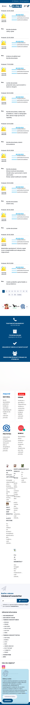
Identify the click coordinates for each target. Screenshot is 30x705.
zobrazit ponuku (5, 417)
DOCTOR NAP (8, 648)
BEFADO (6, 622)
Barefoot (25, 469)
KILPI (5, 644)
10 (9, 295)
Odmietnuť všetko (10, 696)
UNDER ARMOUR (8, 646)
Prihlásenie (16, 1)
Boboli (20, 433)
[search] (24, 6)
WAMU (6, 652)
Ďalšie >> (19, 294)
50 (15, 295)
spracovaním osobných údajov (19, 604)
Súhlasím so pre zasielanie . (15, 605)
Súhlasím (7, 700)
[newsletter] (23, 600)
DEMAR (6, 624)
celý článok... (8, 500)
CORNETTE (7, 650)
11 (12, 295)
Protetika (7, 434)
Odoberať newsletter (11, 596)
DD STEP (6, 630)
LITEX (5, 642)
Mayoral (6, 397)
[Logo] (15, 6)
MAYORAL (7, 626)
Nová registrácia (25, 1)
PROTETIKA (7, 628)
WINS (5, 632)
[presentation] (3, 307)
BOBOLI (6, 640)
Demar (20, 397)
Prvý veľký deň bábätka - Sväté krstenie (9, 513)
